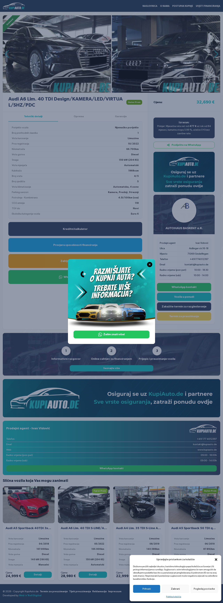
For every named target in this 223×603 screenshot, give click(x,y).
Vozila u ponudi (184, 296)
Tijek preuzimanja (80, 591)
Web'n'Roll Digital (30, 595)
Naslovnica (150, 6)
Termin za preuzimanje (184, 316)
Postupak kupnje (182, 6)
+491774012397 (199, 259)
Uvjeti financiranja (208, 6)
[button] (216, 559)
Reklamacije (99, 591)
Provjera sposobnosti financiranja (75, 245)
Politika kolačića (173, 597)
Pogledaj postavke (204, 589)
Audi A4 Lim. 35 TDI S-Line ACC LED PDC (145, 528)
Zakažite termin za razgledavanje (184, 306)
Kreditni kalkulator (75, 229)
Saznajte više (111, 368)
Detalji (38, 574)
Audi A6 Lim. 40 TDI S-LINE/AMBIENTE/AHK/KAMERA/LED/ (104, 528)
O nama (165, 6)
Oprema (79, 116)
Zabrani (175, 589)
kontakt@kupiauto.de (196, 264)
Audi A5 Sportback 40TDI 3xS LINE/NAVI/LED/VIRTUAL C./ (49, 528)
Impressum (114, 591)
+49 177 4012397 (207, 439)
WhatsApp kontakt (184, 287)
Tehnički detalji (33, 116)
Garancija (121, 116)
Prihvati (147, 589)
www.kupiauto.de (207, 450)
